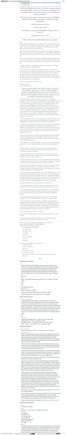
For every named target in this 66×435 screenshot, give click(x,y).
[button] (55, 5)
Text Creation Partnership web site (51, 400)
